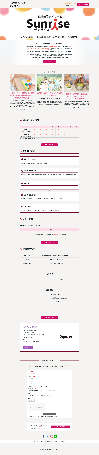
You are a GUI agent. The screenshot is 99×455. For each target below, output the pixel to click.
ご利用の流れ (47, 441)
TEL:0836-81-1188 (36, 427)
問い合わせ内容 (31, 388)
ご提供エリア (56, 441)
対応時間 (41, 441)
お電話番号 (30, 376)
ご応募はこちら (27, 347)
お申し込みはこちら (83, 4)
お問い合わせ (63, 441)
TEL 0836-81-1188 (68, 3)
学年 (29, 398)
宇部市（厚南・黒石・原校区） (47, 395)
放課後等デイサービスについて (35, 390)
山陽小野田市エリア (33, 395)
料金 (52, 441)
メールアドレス (31, 381)
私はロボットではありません (35, 407)
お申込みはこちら (49, 61)
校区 (29, 393)
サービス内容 (35, 441)
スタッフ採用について (50, 390)
